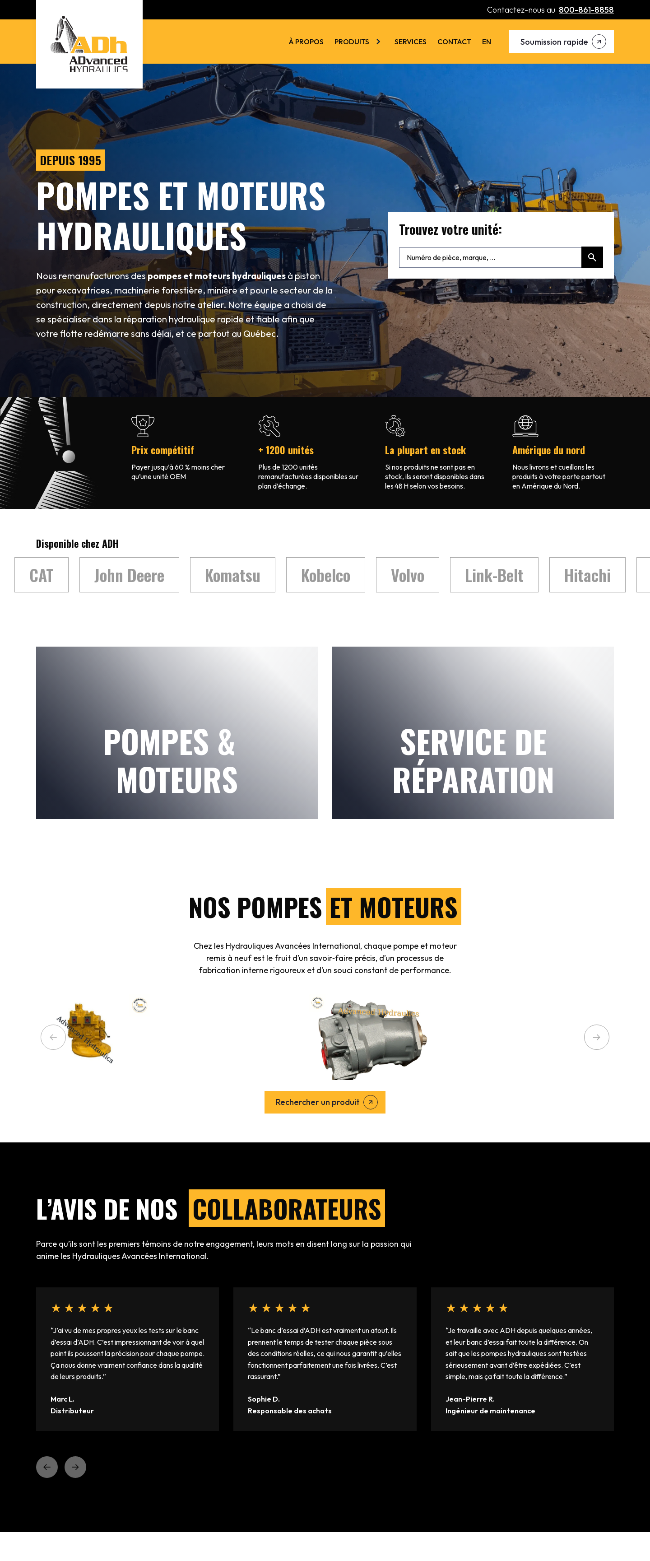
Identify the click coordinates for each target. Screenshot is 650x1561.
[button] (53, 1037)
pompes (164, 275)
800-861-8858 (586, 10)
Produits (351, 41)
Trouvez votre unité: (450, 230)
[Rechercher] (592, 257)
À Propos (306, 41)
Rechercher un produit (318, 1102)
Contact (454, 41)
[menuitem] (486, 41)
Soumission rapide (554, 42)
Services (411, 41)
